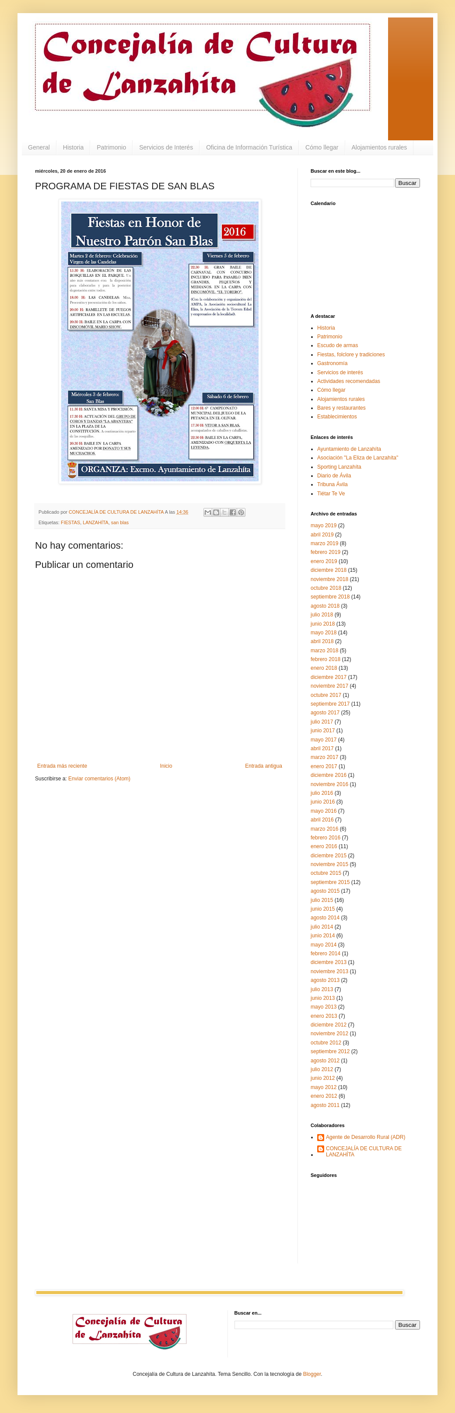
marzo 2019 (324, 543)
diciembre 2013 (328, 962)
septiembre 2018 (330, 597)
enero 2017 (324, 766)
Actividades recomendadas (348, 381)
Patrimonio (111, 147)
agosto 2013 (325, 980)
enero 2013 (324, 1016)
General (39, 147)
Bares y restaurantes (341, 408)
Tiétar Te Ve (331, 494)
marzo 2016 (324, 829)
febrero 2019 (325, 552)
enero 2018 (324, 668)
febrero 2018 (325, 659)
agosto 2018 (325, 606)
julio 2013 (322, 989)
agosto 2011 (325, 1105)
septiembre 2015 (330, 882)
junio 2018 (323, 624)
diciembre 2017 (328, 677)
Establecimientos (337, 417)
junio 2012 (323, 1078)
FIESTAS (70, 522)
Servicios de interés (340, 372)
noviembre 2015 (329, 864)
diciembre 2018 (328, 570)
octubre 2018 (326, 588)
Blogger (312, 1374)
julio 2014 (322, 927)
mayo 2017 (323, 740)
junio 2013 (323, 998)
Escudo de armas (337, 345)
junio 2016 (323, 802)
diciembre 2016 (328, 775)
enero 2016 (324, 846)
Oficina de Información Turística (249, 147)
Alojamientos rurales (379, 147)
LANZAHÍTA (95, 522)
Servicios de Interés (166, 147)
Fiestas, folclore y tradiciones (351, 355)
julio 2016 (322, 793)
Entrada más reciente (62, 766)
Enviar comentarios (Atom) (99, 779)
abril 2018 (322, 641)
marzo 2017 (324, 757)
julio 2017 (322, 722)
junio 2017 (323, 730)
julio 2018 (322, 615)
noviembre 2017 (329, 686)
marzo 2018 (324, 650)
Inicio (166, 766)
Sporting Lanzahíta (339, 467)
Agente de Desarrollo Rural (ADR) (365, 1137)
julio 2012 (322, 1069)
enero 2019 (324, 561)
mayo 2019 (323, 525)
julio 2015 (322, 900)
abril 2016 (322, 820)
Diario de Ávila (334, 476)
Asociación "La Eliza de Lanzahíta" (357, 458)
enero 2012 (324, 1096)
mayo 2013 (323, 1007)
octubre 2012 (326, 1043)
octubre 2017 (326, 695)
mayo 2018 (323, 633)
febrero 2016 (325, 838)
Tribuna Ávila (332, 484)
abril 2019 (322, 535)
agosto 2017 (325, 713)
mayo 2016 (323, 811)
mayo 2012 (323, 1087)
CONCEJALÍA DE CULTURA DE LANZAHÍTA (364, 1151)
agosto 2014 (325, 918)
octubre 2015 (326, 873)
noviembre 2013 (329, 971)
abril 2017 (322, 748)
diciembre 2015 (328, 856)
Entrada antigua (263, 766)
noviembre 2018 (329, 579)
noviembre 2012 (329, 1033)
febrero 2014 (325, 953)
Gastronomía (332, 363)
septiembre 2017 (330, 704)
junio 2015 (323, 909)
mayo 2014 (323, 945)
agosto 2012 (325, 1061)
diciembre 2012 (328, 1025)
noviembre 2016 (329, 784)
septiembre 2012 (330, 1051)
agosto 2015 (325, 891)
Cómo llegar (321, 147)
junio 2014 (323, 936)
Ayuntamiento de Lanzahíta (349, 449)
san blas (120, 522)
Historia (73, 147)
